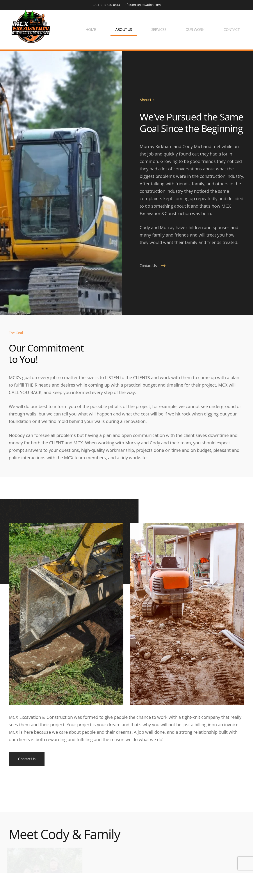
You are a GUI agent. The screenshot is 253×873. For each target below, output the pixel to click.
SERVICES (158, 29)
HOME (91, 29)
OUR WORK (194, 29)
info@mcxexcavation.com (142, 5)
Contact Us (146, 265)
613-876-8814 (110, 5)
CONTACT (231, 29)
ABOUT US (123, 29)
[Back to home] (31, 26)
